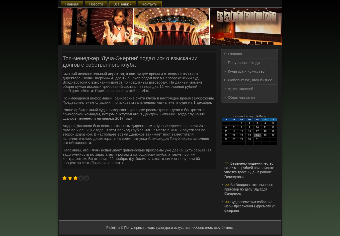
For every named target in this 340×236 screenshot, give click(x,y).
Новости (96, 4)
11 (265, 127)
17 (257, 131)
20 (226, 135)
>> (227, 163)
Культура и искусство (246, 71)
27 (226, 139)
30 (249, 139)
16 (249, 131)
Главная (72, 4)
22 (241, 135)
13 (226, 131)
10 (257, 127)
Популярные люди (244, 62)
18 (265, 131)
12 (273, 127)
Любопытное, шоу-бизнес (250, 80)
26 (273, 135)
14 (234, 131)
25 (265, 135)
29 (241, 139)
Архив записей (240, 89)
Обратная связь (241, 97)
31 (257, 139)
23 (249, 135)
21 (234, 135)
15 (241, 131)
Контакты (149, 4)
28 (234, 139)
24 (257, 135)
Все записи (123, 4)
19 (273, 131)
